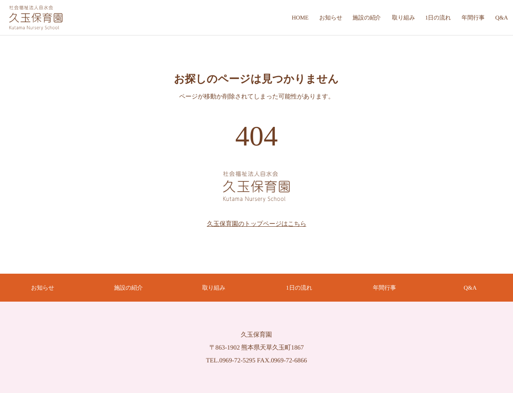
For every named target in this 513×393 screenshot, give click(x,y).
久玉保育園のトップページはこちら (256, 223)
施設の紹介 (128, 287)
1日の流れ (299, 287)
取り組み (213, 287)
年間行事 (384, 287)
